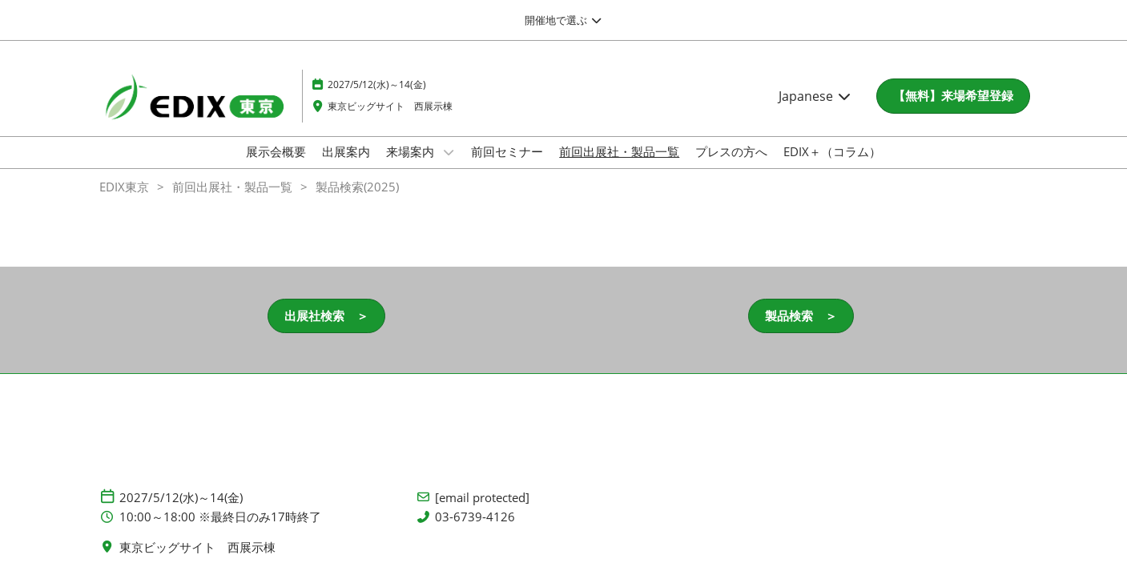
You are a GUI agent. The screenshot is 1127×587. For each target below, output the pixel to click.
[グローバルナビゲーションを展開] (563, 20)
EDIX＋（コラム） (832, 151)
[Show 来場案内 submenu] (448, 152)
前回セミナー (507, 151)
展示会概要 (276, 151)
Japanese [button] (815, 96)
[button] (953, 96)
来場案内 (411, 151)
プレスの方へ (731, 151)
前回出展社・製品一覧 (619, 151)
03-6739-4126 (475, 517)
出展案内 (346, 151)
